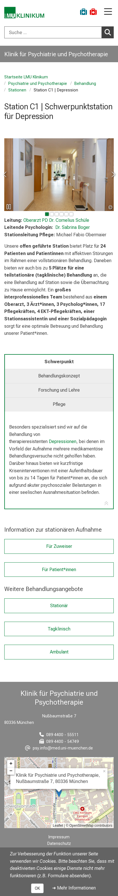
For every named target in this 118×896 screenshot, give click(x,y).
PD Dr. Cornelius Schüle (56, 220)
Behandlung (85, 83)
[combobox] (59, 32)
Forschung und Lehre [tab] (59, 390)
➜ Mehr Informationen (74, 888)
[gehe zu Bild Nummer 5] (71, 214)
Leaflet (58, 826)
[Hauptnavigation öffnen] (108, 12)
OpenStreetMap (81, 826)
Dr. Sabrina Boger (72, 227)
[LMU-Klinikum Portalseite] (24, 13)
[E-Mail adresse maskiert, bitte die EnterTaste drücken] (59, 748)
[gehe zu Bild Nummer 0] (47, 214)
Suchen (109, 32)
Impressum (59, 837)
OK (37, 888)
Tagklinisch (59, 628)
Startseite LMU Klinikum (26, 77)
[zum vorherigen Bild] (5, 174)
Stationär (59, 605)
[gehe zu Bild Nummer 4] (66, 214)
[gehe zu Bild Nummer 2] (56, 214)
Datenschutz (59, 843)
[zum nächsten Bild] (113, 174)
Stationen (17, 90)
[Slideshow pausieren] (8, 206)
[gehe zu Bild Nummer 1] (52, 214)
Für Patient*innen (59, 569)
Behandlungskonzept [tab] (59, 376)
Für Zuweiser (59, 546)
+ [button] (11, 763)
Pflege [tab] (59, 404)
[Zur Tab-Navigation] (106, 503)
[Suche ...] (53, 32)
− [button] (11, 771)
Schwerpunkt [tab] (59, 361)
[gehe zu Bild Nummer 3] (61, 214)
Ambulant (59, 652)
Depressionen (62, 441)
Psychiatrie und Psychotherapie (37, 83)
